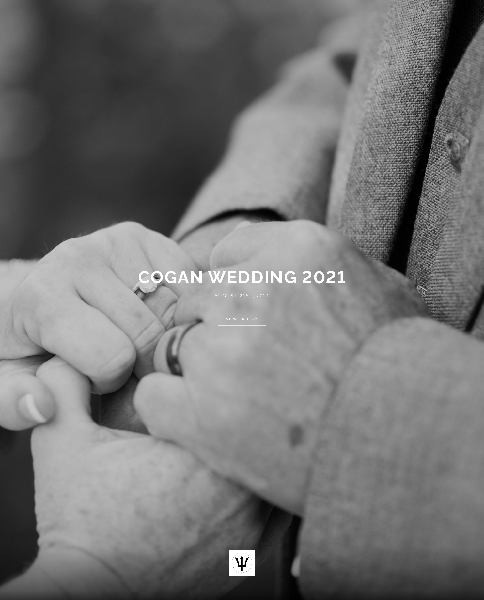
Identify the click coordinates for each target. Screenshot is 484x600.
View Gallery (242, 319)
